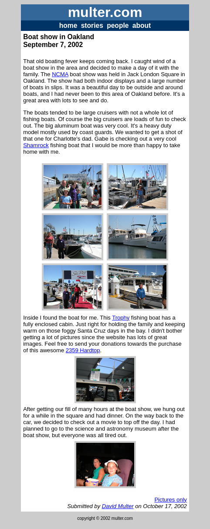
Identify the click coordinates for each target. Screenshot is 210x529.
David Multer (118, 506)
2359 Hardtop (83, 350)
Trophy (120, 317)
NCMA (60, 74)
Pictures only (170, 499)
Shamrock (36, 145)
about (141, 25)
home (68, 25)
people (118, 25)
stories (92, 25)
